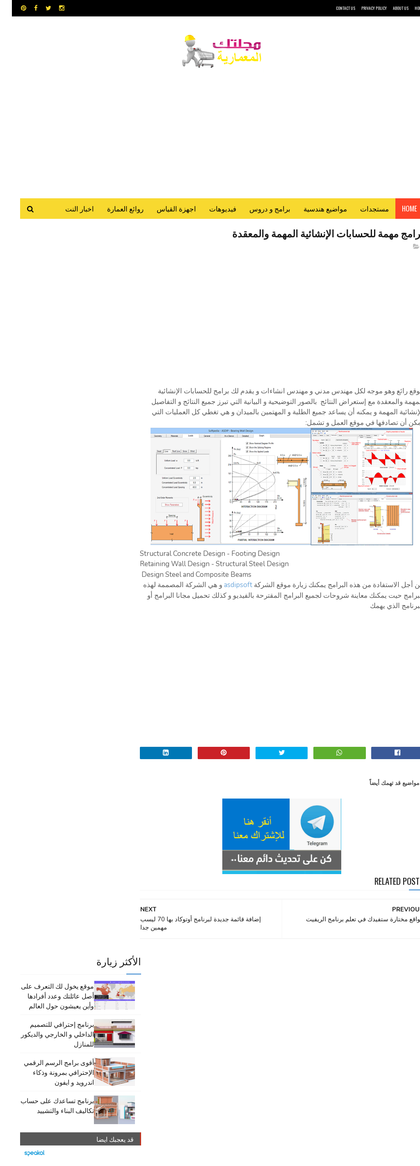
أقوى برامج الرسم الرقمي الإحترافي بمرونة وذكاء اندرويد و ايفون (47, 352)
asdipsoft (226, 586)
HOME (407, 8)
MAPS (243, 967)
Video (219, 967)
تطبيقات (169, 981)
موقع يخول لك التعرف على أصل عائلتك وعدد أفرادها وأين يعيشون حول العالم (45, 276)
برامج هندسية (199, 981)
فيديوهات (210, 209)
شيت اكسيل (196, 996)
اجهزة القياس (164, 209)
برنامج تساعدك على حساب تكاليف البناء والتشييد (45, 386)
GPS (265, 967)
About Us (389, 8)
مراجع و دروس (256, 1010)
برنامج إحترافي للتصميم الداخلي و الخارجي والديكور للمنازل (45, 314)
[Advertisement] (210, 129)
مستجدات (362, 209)
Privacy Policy (362, 8)
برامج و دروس (257, 209)
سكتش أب (227, 996)
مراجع (168, 996)
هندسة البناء (183, 1010)
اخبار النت (67, 209)
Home (397, 209)
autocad (190, 967)
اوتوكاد (229, 981)
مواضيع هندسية (313, 209)
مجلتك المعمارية (365, 1155)
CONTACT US (333, 8)
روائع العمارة (113, 209)
